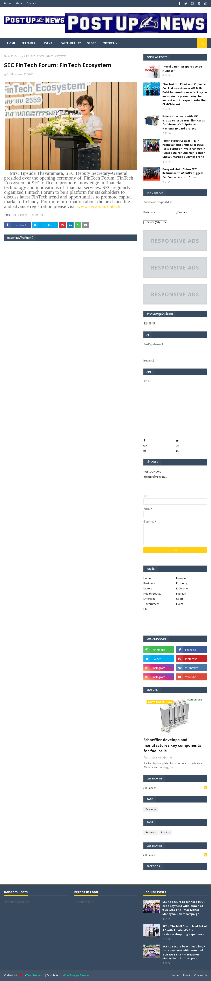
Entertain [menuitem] (109, 43)
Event (179, 604)
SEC (17, 56)
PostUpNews (14, 74)
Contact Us (200, 975)
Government (151, 604)
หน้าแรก (8, 56)
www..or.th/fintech (98, 206)
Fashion (181, 593)
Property (181, 583)
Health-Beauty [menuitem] (70, 43)
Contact (31, 3)
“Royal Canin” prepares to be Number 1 (182, 68)
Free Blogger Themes (76, 975)
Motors (147, 588)
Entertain (149, 599)
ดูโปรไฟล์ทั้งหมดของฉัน (155, 476)
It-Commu (182, 588)
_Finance (181, 212)
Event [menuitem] (48, 43)
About (19, 3)
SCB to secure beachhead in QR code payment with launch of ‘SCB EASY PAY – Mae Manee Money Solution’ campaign (183, 908)
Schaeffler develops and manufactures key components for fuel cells (172, 745)
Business (149, 212)
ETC (145, 609)
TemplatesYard (35, 975)
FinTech (34, 215)
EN (14, 215)
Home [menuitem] (11, 43)
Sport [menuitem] (91, 43)
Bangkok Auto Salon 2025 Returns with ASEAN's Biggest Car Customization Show (183, 173)
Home (7, 3)
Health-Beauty (152, 593)
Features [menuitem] (28, 43)
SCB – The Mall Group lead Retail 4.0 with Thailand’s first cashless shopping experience (184, 930)
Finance (22, 215)
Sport (179, 599)
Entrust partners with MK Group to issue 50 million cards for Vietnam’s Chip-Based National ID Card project (183, 122)
